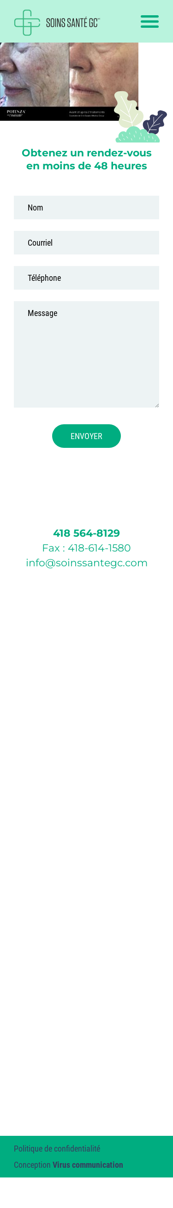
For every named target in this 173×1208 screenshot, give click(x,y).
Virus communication (88, 1165)
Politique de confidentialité (57, 1148)
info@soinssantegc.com (87, 563)
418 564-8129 (86, 533)
